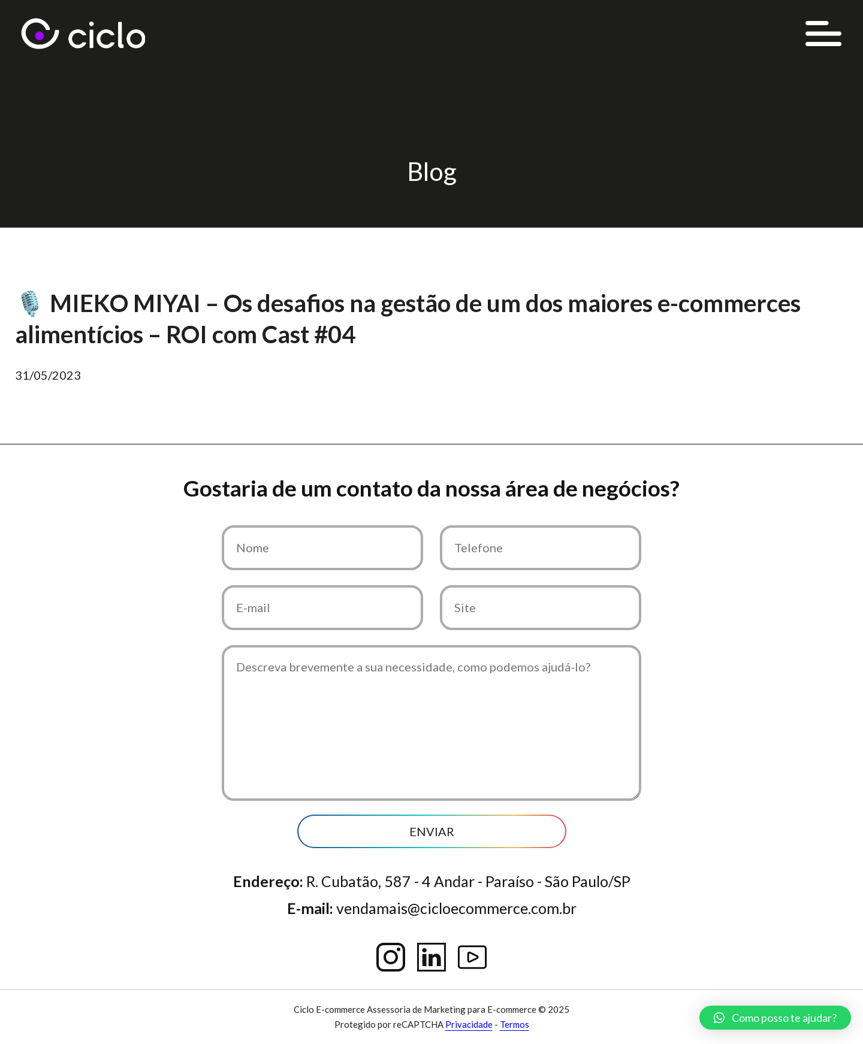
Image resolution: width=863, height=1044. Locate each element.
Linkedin (431, 957)
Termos (514, 1024)
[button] (775, 1018)
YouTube (472, 957)
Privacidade (469, 1024)
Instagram (390, 957)
